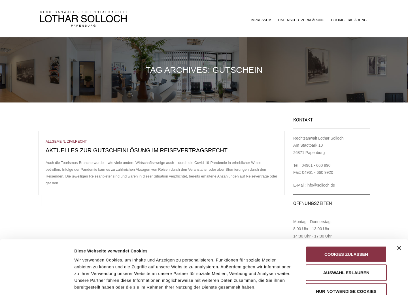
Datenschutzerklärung (301, 20)
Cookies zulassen (346, 213)
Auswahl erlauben (346, 232)
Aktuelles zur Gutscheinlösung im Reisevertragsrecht (137, 150)
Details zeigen (301, 283)
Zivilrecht (77, 142)
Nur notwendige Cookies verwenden (346, 254)
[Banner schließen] (399, 208)
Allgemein (55, 142)
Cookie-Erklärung (349, 20)
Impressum (261, 20)
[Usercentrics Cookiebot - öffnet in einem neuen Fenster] (36, 284)
